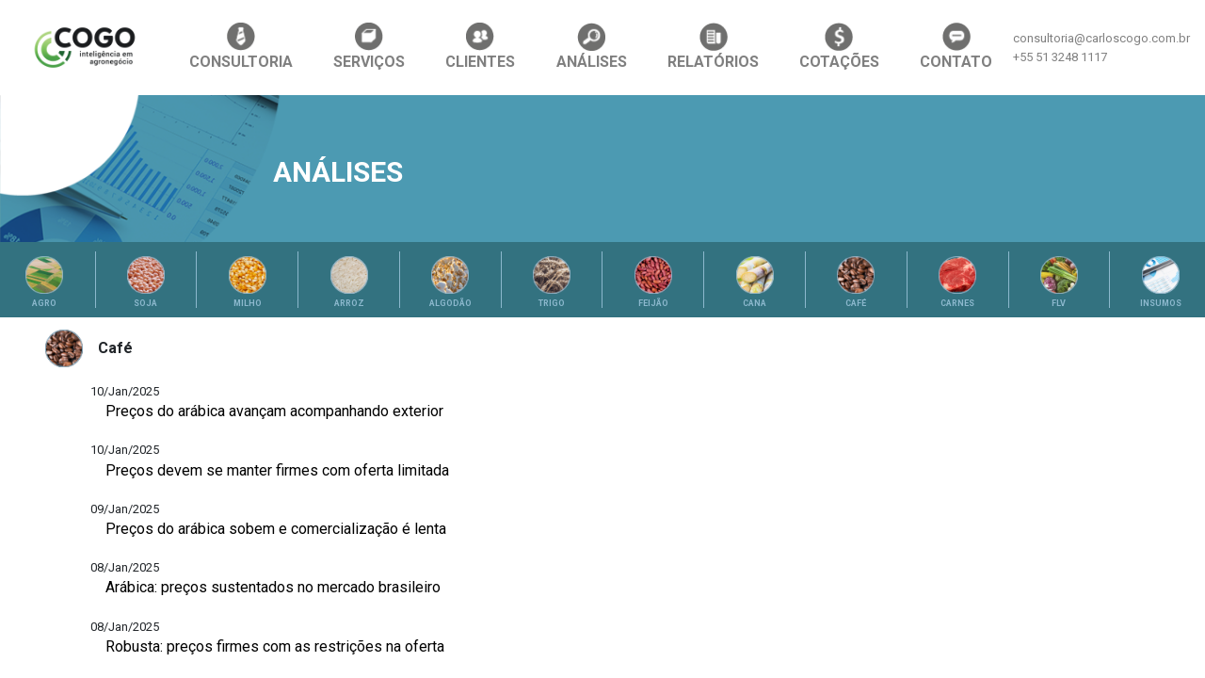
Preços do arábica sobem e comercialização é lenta (275, 529)
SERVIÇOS (369, 47)
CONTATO (956, 47)
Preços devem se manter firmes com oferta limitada (277, 470)
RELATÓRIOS (713, 47)
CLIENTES (480, 47)
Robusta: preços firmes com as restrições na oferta (274, 646)
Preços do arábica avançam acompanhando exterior (274, 411)
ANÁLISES (591, 47)
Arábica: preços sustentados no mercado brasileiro (273, 587)
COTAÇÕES (839, 47)
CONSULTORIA (241, 47)
